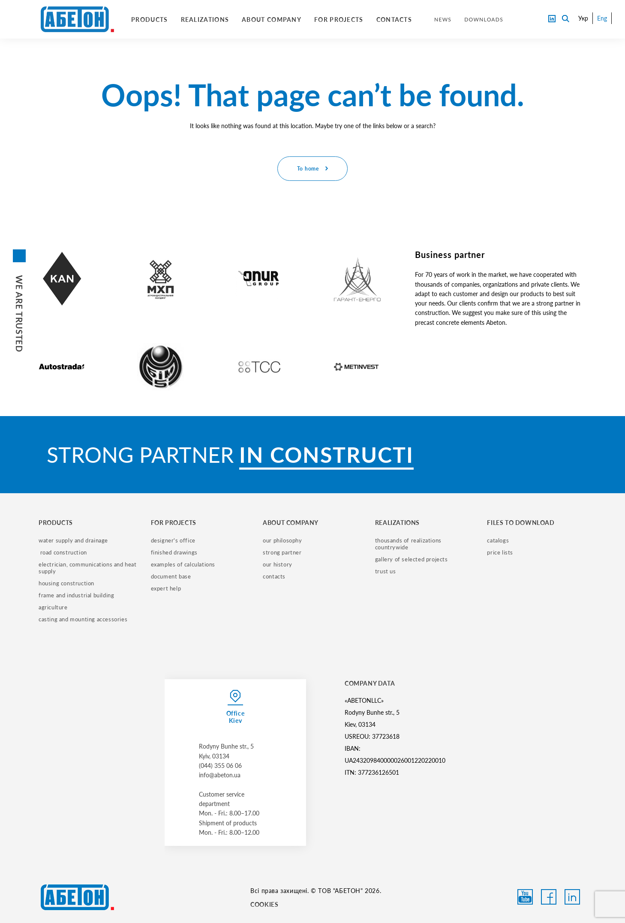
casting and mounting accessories (83, 619)
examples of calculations (183, 564)
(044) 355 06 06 (220, 765)
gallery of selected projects (411, 559)
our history (277, 564)
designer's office (173, 540)
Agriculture (53, 607)
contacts (274, 576)
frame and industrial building (76, 595)
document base (171, 576)
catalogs (498, 540)
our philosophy (282, 540)
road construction (63, 552)
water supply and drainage (73, 540)
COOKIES (264, 904)
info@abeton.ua (219, 775)
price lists (500, 552)
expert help (166, 588)
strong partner (282, 552)
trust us (385, 571)
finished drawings (174, 552)
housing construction (66, 583)
